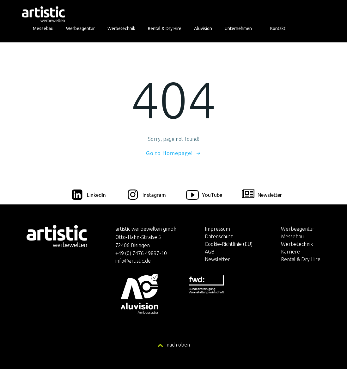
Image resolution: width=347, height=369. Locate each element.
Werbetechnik (121, 28)
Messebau (43, 28)
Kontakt (277, 28)
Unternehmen (241, 28)
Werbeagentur (80, 28)
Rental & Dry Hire (164, 28)
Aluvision (203, 28)
